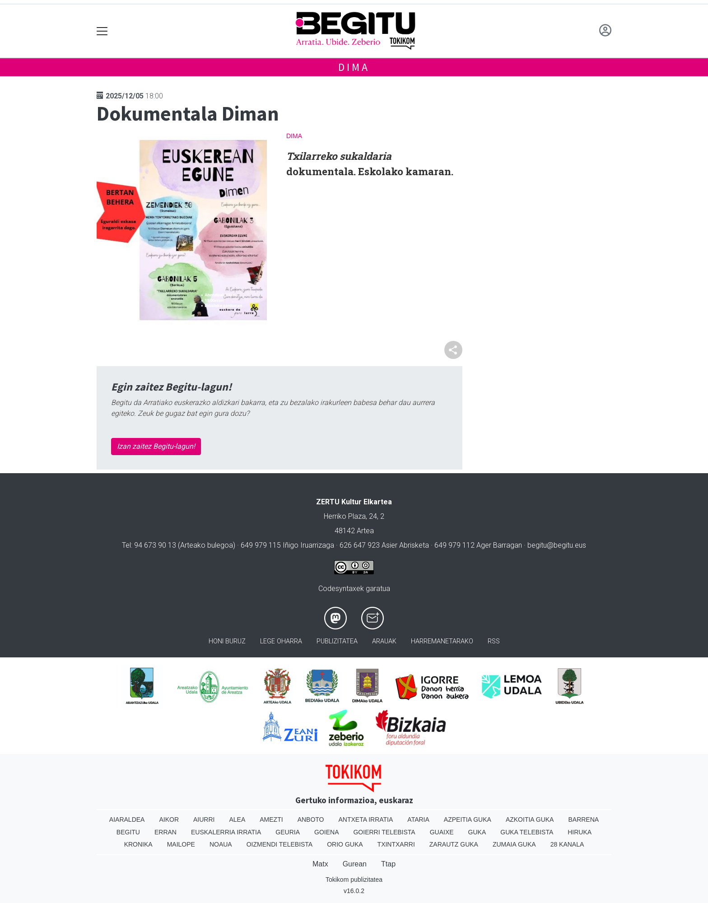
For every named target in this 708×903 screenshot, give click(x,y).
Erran (165, 832)
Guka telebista (526, 832)
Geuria (287, 832)
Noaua (221, 844)
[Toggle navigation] (102, 31)
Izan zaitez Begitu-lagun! (156, 446)
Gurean (355, 864)
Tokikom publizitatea (354, 879)
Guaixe (442, 832)
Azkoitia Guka (530, 819)
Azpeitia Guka (467, 819)
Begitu (128, 832)
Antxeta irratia (366, 819)
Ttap (388, 864)
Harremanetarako (442, 641)
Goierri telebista (384, 832)
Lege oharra (281, 641)
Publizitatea (337, 641)
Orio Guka (345, 844)
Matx (320, 864)
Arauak (384, 641)
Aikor (169, 819)
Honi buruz (227, 641)
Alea (237, 819)
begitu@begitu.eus (556, 545)
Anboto (311, 819)
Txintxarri (396, 844)
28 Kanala (567, 844)
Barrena (583, 819)
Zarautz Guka (453, 844)
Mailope (181, 844)
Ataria (418, 819)
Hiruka (580, 832)
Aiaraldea (127, 819)
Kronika (138, 844)
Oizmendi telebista (280, 844)
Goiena (326, 832)
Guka (477, 832)
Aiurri (203, 819)
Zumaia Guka (514, 844)
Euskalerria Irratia (226, 832)
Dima (353, 67)
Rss (494, 641)
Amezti (271, 819)
